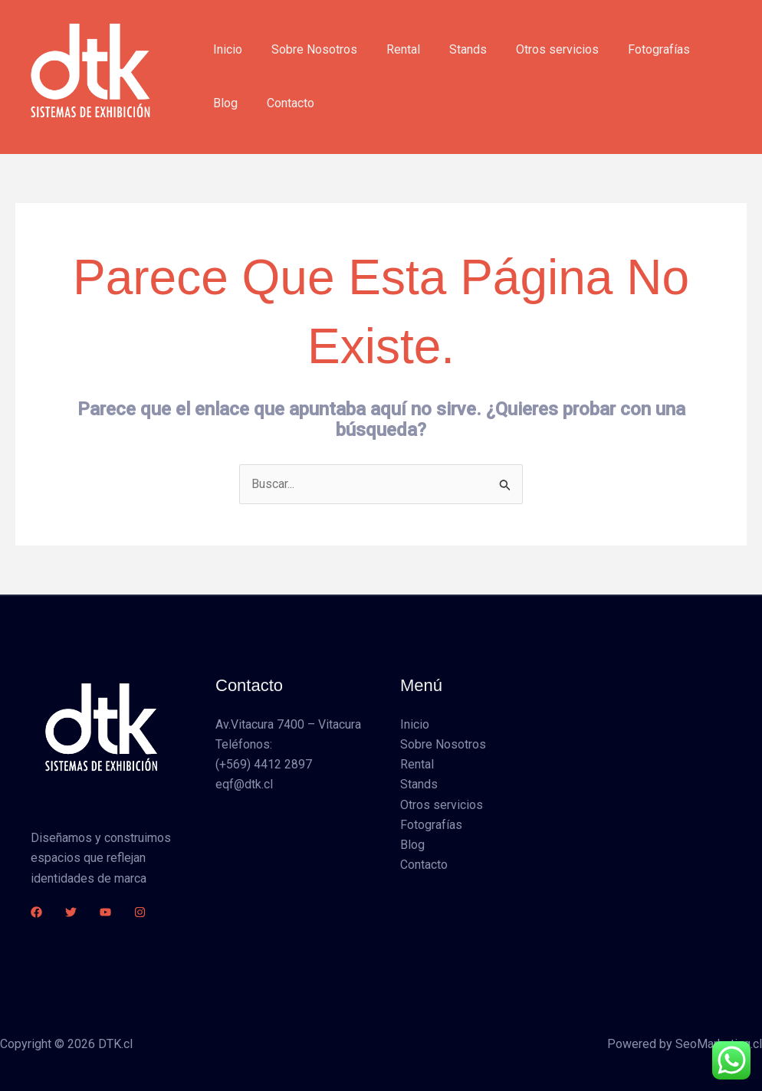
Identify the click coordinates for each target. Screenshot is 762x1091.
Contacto (234, 103)
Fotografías (634, 49)
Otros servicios (536, 49)
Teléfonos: (243, 744)
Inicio (225, 49)
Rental (392, 49)
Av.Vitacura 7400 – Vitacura (288, 724)
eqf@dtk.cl (244, 785)
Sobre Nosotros (307, 49)
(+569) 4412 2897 (263, 765)
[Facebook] (36, 912)
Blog (701, 49)
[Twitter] (71, 912)
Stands (452, 49)
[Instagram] (140, 912)
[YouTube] (105, 912)
